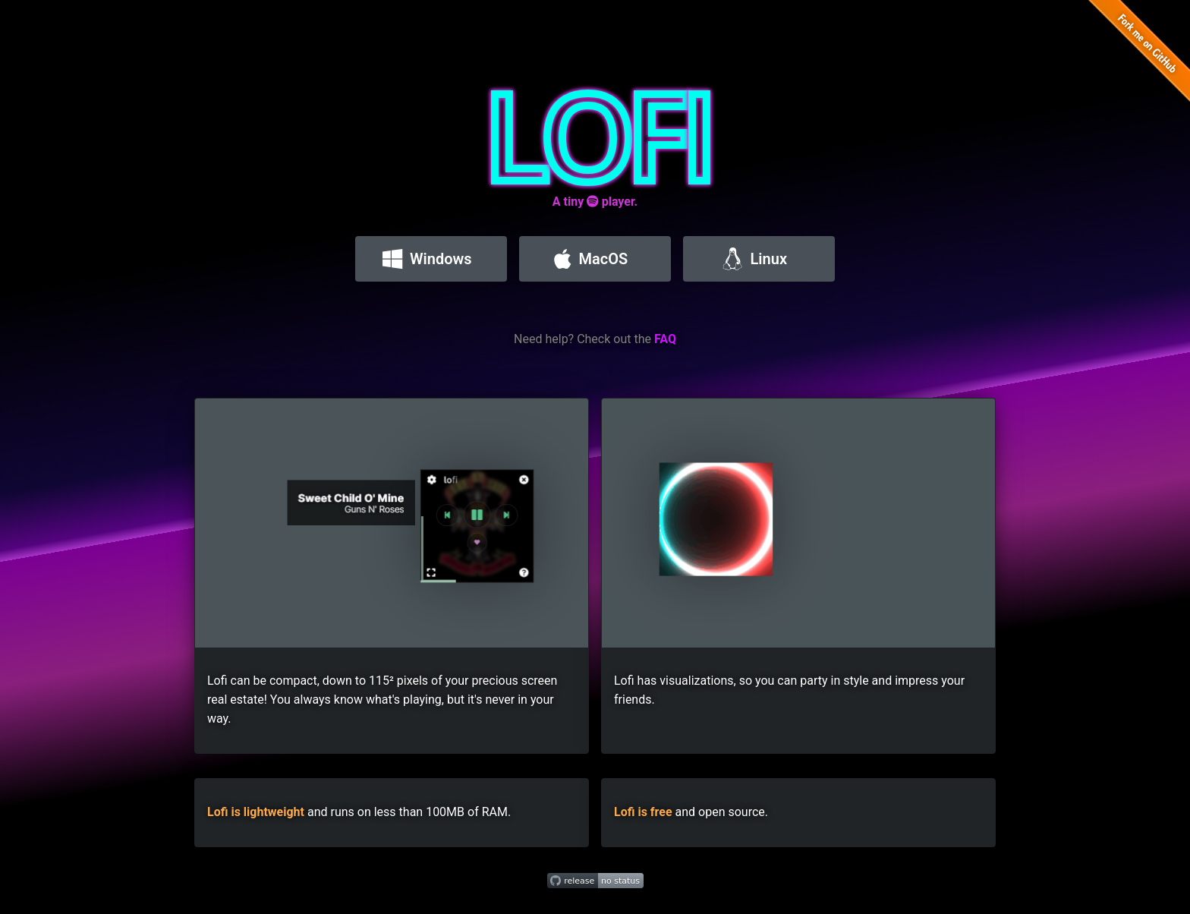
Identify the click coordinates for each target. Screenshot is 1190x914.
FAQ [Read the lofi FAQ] (665, 339)
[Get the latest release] (595, 880)
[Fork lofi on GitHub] (1133, 56)
